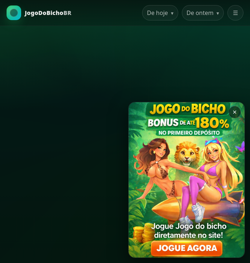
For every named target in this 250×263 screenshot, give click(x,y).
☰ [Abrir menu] (235, 13)
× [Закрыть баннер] (235, 112)
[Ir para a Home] (39, 12)
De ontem (203, 13)
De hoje (160, 13)
